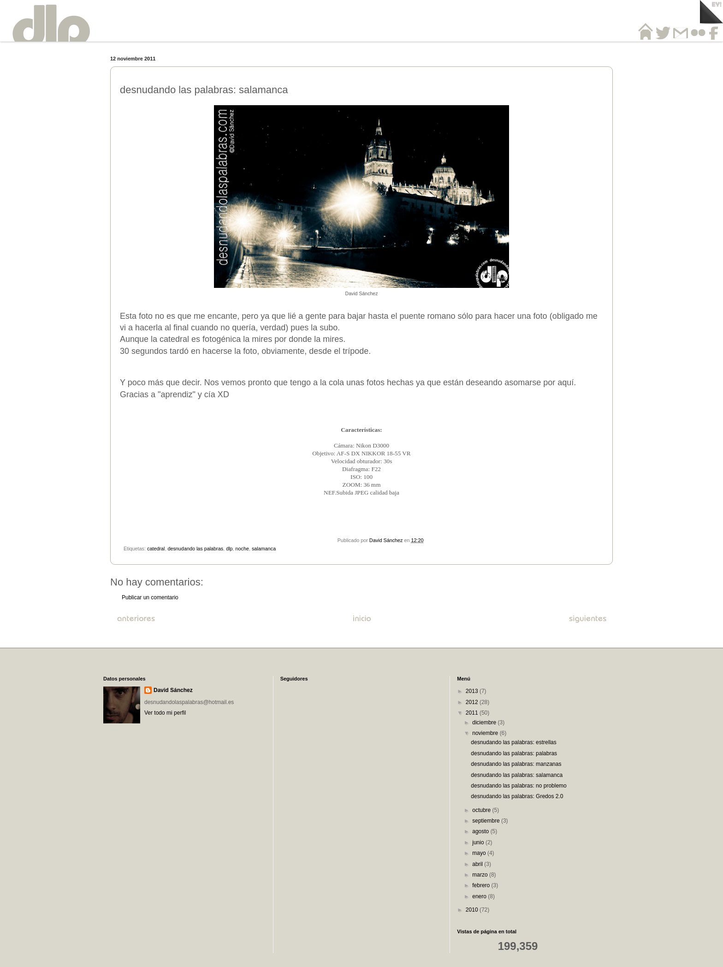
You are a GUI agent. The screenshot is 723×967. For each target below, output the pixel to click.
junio (479, 842)
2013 (473, 691)
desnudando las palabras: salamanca (517, 775)
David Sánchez (173, 690)
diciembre (485, 722)
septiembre (486, 821)
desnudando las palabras (195, 548)
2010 (473, 910)
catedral (156, 548)
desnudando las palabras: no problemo (518, 785)
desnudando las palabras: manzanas (516, 764)
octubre (482, 810)
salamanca (264, 548)
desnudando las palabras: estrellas (513, 742)
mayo (479, 853)
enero (480, 896)
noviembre (485, 733)
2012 (473, 702)
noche (242, 548)
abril (478, 864)
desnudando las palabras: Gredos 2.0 (517, 796)
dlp (229, 548)
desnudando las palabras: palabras (514, 753)
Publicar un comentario (150, 597)
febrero (481, 885)
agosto (481, 831)
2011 (473, 713)
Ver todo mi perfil (165, 713)
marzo (480, 874)
